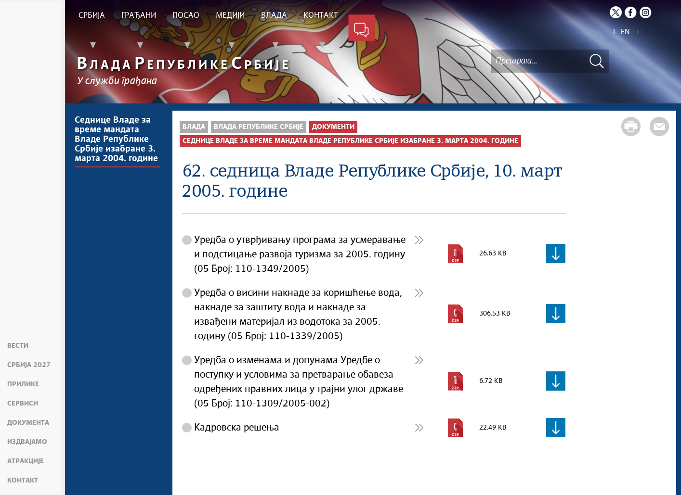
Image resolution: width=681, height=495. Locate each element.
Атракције (25, 461)
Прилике (23, 384)
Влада (194, 127)
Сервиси (22, 403)
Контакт (22, 480)
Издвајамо (27, 442)
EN (625, 32)
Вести (17, 346)
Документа (28, 422)
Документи (333, 127)
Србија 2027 (29, 365)
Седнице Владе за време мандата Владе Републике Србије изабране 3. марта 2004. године (116, 139)
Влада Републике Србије (258, 127)
